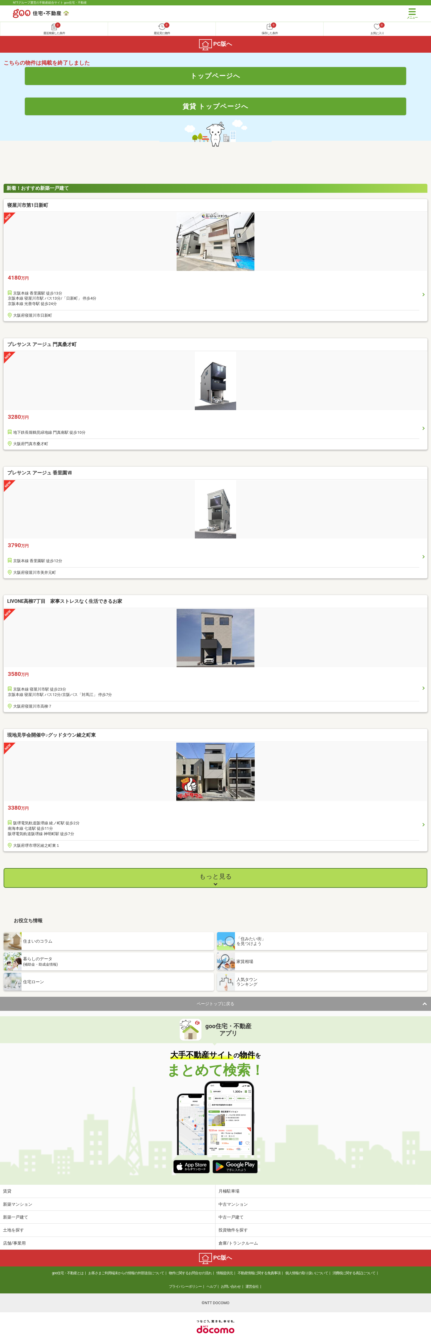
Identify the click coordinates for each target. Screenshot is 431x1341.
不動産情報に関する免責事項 (259, 1273)
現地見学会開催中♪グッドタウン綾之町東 (51, 735)
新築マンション (17, 1204)
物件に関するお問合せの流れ (190, 1273)
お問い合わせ (231, 1286)
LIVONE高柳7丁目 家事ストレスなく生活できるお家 (64, 601)
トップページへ (215, 76)
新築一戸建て (15, 1217)
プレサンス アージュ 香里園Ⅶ (39, 473)
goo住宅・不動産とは (68, 1273)
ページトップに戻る (215, 1003)
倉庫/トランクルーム (238, 1243)
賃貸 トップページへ (215, 106)
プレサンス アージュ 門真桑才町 (42, 344)
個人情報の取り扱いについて (306, 1273)
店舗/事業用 (14, 1243)
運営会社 (252, 1286)
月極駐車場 (228, 1191)
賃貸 (7, 1191)
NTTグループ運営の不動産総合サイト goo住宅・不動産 (50, 2)
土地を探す (13, 1230)
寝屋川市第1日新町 (27, 205)
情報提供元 (224, 1273)
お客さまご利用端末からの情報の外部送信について (126, 1273)
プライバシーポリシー (185, 1286)
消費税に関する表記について (354, 1273)
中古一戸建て (231, 1217)
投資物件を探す (233, 1230)
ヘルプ (211, 1286)
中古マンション (233, 1204)
